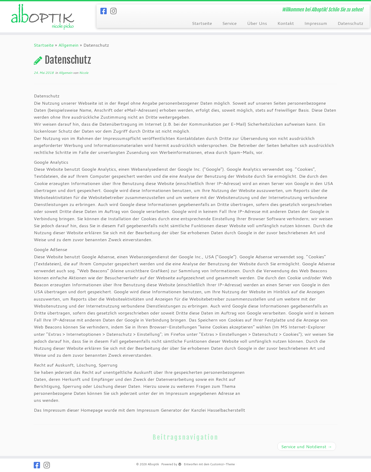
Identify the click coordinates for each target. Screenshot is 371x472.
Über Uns (257, 23)
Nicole (83, 72)
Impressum (315, 23)
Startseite (202, 23)
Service (229, 23)
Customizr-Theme (222, 464)
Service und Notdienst (306, 446)
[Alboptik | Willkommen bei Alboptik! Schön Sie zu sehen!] (43, 17)
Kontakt (285, 23)
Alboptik (153, 464)
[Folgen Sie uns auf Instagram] (115, 11)
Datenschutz (350, 23)
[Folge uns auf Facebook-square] (105, 11)
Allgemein (68, 45)
